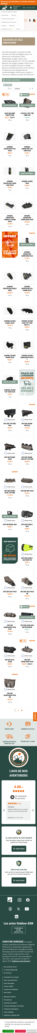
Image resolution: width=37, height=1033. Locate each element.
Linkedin (17, 916)
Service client (9, 729)
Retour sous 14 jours (28, 741)
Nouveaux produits (10, 1003)
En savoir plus (18, 848)
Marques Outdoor (10, 997)
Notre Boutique (9, 983)
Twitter (19, 909)
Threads (10, 909)
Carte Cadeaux (9, 1012)
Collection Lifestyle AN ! (12, 1015)
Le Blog (10, 900)
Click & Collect (8, 986)
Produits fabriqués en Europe (14, 1006)
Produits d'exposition (11, 1009)
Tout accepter (8, 1031)
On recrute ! (8, 973)
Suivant (21, 710)
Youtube (27, 909)
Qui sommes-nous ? (10, 967)
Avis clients (7, 992)
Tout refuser (20, 1031)
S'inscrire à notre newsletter (18, 930)
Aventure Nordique (12, 941)
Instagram (20, 900)
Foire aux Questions (10, 980)
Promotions (8, 1000)
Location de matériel (11, 989)
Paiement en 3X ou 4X (27, 729)
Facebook (28, 900)
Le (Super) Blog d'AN (10, 970)
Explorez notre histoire (21, 961)
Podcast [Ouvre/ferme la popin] (35, 717)
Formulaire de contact (11, 977)
